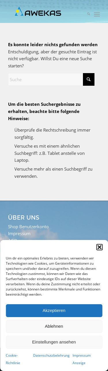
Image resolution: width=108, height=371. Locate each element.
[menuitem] (86, 14)
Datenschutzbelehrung (51, 355)
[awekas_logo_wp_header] (45, 11)
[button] (99, 247)
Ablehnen (54, 326)
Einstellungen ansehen (54, 341)
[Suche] (86, 14)
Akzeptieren (54, 310)
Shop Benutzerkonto (28, 226)
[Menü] (97, 14)
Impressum (19, 233)
